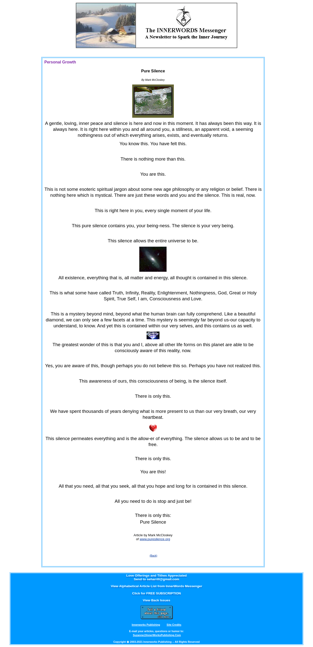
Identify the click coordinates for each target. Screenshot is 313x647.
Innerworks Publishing (146, 624)
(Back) (153, 555)
